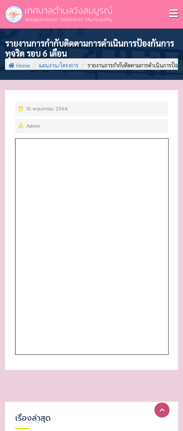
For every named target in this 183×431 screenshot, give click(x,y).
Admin (33, 126)
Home (19, 65)
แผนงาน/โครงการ (59, 65)
